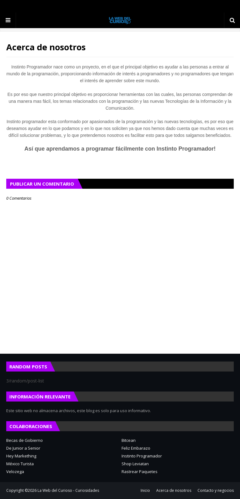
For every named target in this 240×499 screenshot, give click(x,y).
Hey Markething (21, 456)
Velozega (15, 471)
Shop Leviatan (135, 464)
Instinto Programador (142, 456)
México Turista (20, 464)
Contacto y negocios (216, 490)
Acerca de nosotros (173, 490)
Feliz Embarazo (136, 448)
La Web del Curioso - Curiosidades (68, 490)
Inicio (145, 490)
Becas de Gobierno (24, 440)
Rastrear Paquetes (140, 471)
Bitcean (129, 440)
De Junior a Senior (23, 448)
